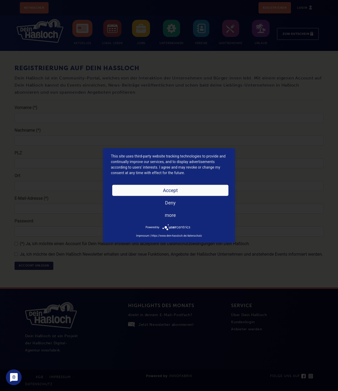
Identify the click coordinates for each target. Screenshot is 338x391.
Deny (170, 203)
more (170, 215)
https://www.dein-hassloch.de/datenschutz (176, 235)
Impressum (142, 235)
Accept (170, 190)
